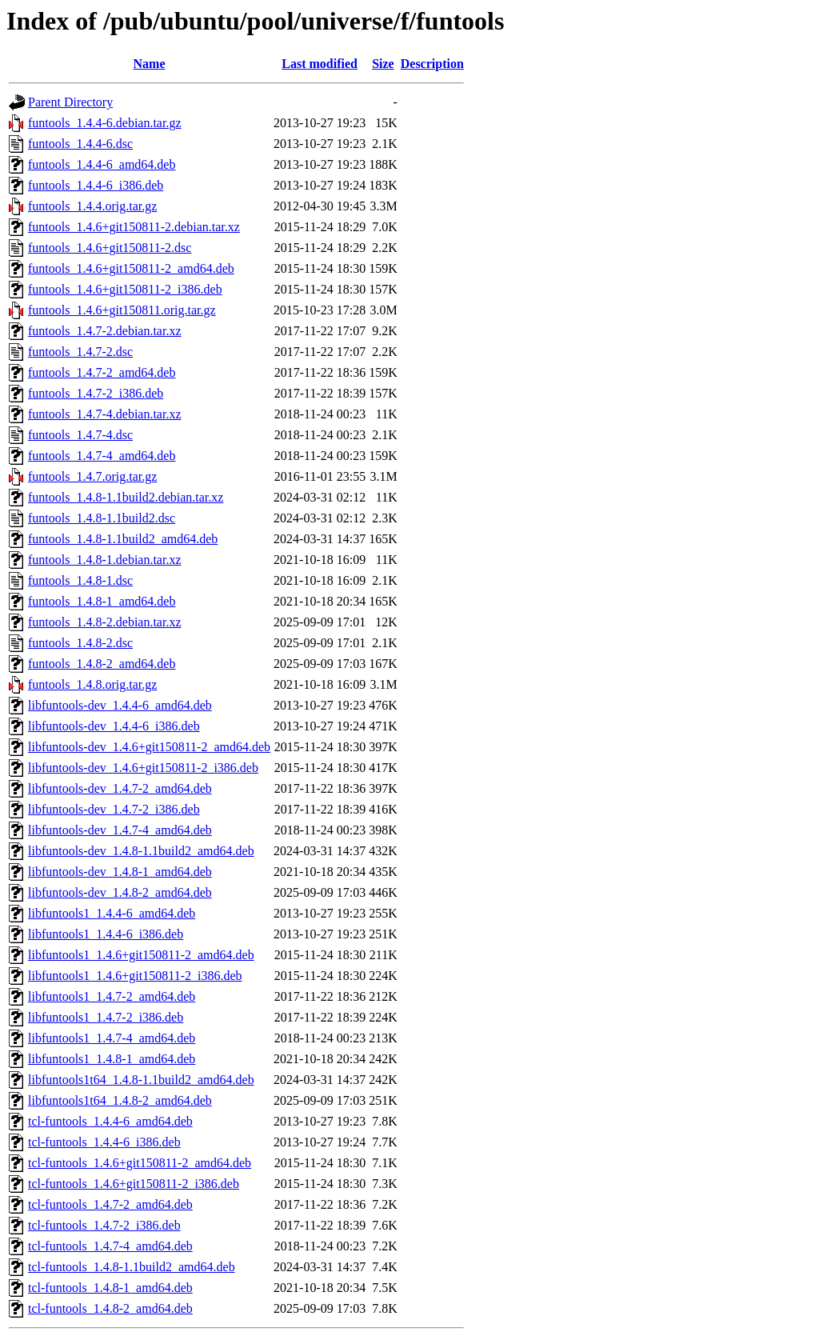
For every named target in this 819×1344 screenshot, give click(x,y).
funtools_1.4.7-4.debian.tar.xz (105, 414)
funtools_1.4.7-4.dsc (80, 435)
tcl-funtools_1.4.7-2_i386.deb (104, 1225)
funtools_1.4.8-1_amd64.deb (101, 601)
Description (432, 63)
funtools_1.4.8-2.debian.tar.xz (105, 622)
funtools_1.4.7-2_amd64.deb (101, 372)
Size (383, 63)
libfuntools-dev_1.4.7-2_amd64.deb (120, 788)
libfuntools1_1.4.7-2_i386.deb (105, 1017)
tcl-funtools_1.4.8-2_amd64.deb (110, 1308)
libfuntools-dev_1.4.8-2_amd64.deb (120, 892)
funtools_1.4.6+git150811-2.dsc (109, 247)
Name (150, 63)
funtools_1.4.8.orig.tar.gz (92, 684)
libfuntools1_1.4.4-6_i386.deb (105, 934)
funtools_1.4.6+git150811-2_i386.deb (125, 289)
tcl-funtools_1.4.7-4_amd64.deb (110, 1246)
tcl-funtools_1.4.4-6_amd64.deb (110, 1121)
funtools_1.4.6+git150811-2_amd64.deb (131, 268)
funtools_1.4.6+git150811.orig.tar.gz (122, 310)
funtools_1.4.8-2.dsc (80, 643)
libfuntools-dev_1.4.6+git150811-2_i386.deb (143, 767)
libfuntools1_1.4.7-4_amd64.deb (111, 1038)
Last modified (320, 63)
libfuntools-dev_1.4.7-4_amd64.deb (120, 830)
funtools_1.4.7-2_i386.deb (95, 393)
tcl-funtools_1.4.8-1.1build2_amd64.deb (131, 1267)
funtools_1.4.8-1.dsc (80, 580)
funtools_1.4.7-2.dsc (80, 351)
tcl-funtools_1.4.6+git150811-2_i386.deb (133, 1183)
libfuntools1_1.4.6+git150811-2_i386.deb (135, 975)
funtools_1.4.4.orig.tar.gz (92, 206)
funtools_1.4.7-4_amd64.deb (101, 455)
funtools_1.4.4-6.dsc (80, 143)
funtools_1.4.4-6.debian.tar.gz (105, 123)
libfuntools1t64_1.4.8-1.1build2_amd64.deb (141, 1079)
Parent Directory (70, 102)
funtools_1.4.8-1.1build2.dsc (101, 518)
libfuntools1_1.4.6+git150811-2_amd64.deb (141, 955)
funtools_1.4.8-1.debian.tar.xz (105, 559)
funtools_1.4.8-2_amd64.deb (101, 663)
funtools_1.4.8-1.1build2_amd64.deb (123, 539)
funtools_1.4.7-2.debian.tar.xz (105, 331)
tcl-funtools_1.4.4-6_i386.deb (104, 1142)
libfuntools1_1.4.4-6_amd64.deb (111, 913)
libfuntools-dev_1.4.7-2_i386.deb (114, 809)
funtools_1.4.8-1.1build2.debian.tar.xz (125, 497)
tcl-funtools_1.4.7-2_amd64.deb (110, 1204)
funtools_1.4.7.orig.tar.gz (92, 476)
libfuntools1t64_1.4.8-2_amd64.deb (120, 1100)
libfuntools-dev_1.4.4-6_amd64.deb (120, 705)
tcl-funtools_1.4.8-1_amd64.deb (110, 1287)
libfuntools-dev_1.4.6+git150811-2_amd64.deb (149, 747)
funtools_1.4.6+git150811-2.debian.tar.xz (134, 227)
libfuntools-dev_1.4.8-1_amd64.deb (120, 871)
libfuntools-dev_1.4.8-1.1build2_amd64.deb (141, 851)
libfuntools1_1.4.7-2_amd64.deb (111, 996)
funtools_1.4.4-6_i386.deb (95, 185)
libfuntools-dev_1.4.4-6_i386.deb (114, 726)
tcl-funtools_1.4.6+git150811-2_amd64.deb (139, 1163)
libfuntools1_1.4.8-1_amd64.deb (111, 1059)
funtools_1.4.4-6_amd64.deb (101, 164)
